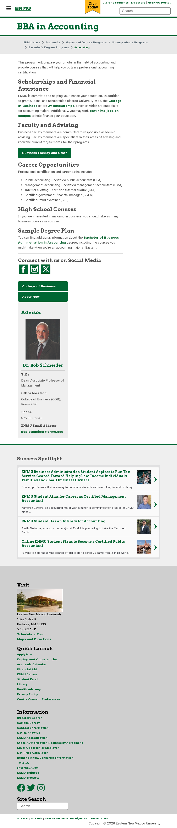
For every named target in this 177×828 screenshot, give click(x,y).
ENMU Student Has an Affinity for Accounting (63, 521)
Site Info (37, 818)
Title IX (23, 763)
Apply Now (31, 297)
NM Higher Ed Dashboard (86, 818)
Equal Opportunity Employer (38, 748)
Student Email (27, 679)
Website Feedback (56, 818)
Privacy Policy (27, 694)
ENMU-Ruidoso (28, 772)
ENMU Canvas (27, 674)
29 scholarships (61, 106)
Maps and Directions (34, 639)
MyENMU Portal (159, 2)
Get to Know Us (28, 733)
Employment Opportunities (37, 659)
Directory (138, 2)
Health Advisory (29, 689)
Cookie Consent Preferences (38, 699)
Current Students (116, 2)
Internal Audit (28, 767)
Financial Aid (27, 669)
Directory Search (29, 718)
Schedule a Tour (30, 634)
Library (22, 684)
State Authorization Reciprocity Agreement (50, 743)
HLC (106, 818)
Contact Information (33, 728)
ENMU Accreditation (32, 738)
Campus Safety (28, 723)
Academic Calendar (31, 664)
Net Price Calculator (32, 753)
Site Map (22, 818)
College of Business (39, 286)
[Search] (145, 11)
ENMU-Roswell (28, 777)
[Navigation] (8, 8)
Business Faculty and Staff (44, 153)
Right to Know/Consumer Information (45, 758)
